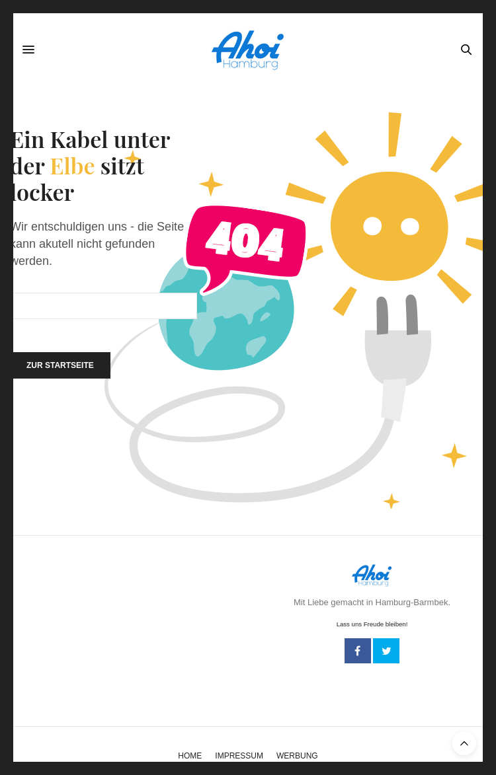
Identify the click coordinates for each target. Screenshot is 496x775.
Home (190, 755)
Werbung (297, 755)
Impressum (239, 755)
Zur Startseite (60, 365)
